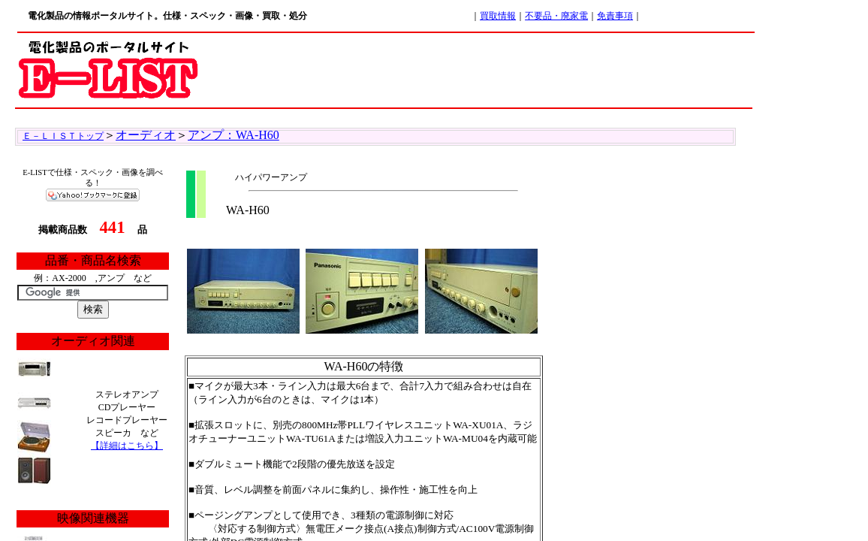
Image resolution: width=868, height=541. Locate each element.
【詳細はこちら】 (127, 445)
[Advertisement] (477, 67)
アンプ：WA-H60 (233, 134)
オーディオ (146, 134)
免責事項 (615, 16)
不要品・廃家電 (556, 16)
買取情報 (498, 16)
